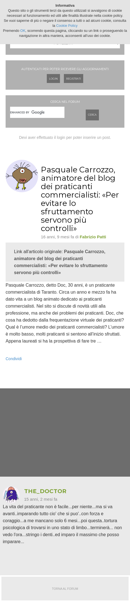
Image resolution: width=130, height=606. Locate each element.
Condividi (14, 359)
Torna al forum (65, 588)
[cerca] (37, 112)
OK (22, 31)
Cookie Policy (67, 26)
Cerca (92, 114)
